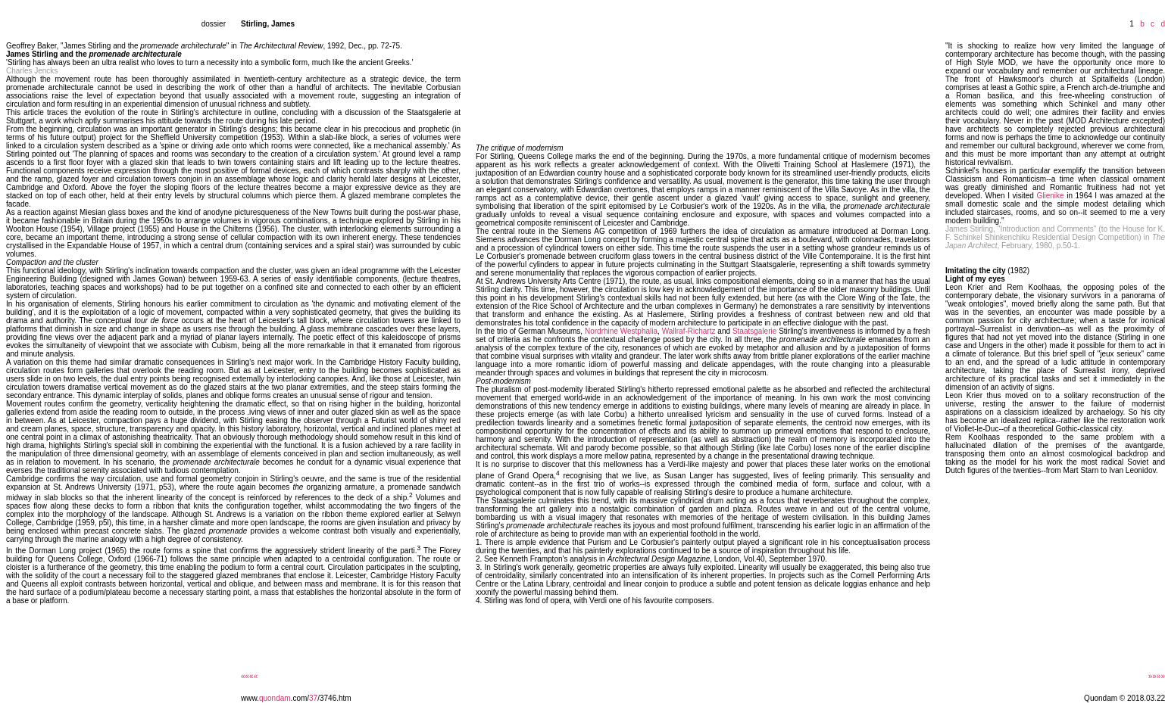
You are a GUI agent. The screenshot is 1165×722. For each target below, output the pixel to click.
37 (313, 698)
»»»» (1156, 676)
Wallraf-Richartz (689, 331)
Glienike (1049, 195)
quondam (275, 698)
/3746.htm (334, 698)
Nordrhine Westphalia (621, 331)
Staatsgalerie (754, 331)
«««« (249, 676)
